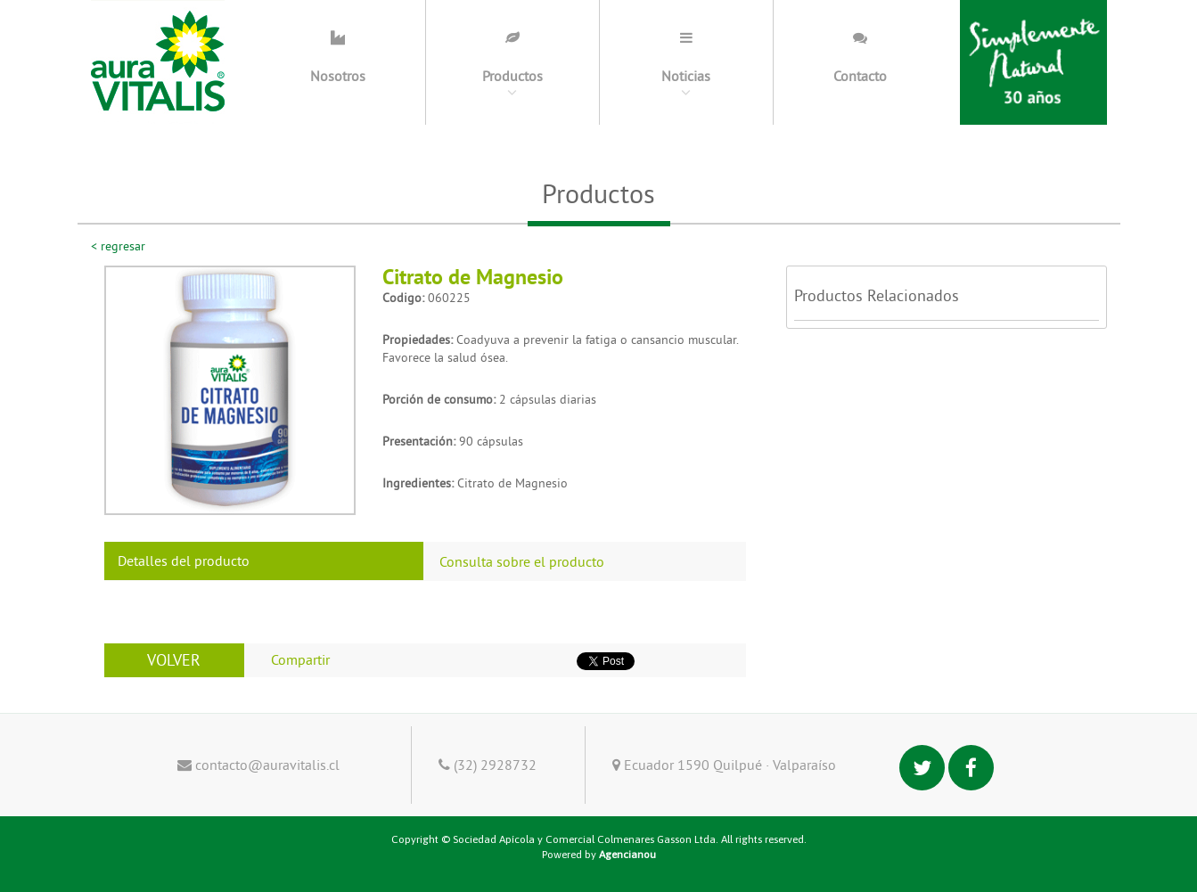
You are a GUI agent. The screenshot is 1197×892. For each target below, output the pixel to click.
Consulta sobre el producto (521, 561)
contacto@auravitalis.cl (258, 764)
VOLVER (174, 660)
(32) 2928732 (488, 764)
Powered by (599, 854)
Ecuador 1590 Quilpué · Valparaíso (724, 764)
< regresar (118, 246)
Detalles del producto (184, 560)
